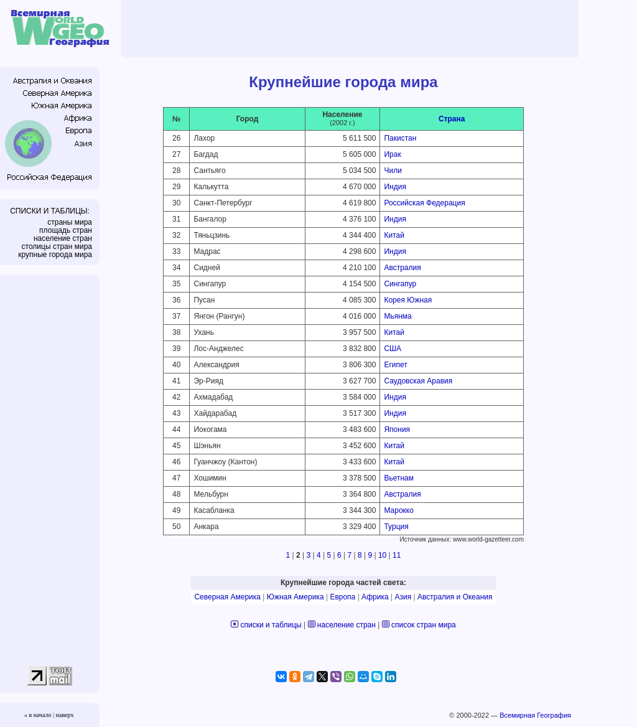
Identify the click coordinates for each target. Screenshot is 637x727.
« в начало (38, 714)
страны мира (69, 222)
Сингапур (400, 283)
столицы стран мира (57, 246)
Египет (395, 364)
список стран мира (423, 625)
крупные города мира (55, 254)
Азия (402, 597)
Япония (397, 429)
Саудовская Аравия (418, 381)
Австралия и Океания (455, 597)
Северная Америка (227, 597)
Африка (375, 597)
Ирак (392, 154)
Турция (396, 526)
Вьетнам (399, 478)
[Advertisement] (351, 28)
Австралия (402, 267)
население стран (63, 238)
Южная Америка (295, 597)
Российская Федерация (424, 203)
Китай (394, 235)
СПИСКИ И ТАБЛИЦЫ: (50, 211)
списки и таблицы (271, 625)
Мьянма (397, 316)
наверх (65, 714)
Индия (395, 186)
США (392, 348)
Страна (452, 119)
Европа (342, 597)
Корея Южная (408, 300)
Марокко (398, 510)
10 (382, 555)
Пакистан (400, 138)
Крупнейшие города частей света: (343, 582)
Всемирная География (535, 715)
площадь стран (65, 230)
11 (397, 555)
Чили (392, 170)
